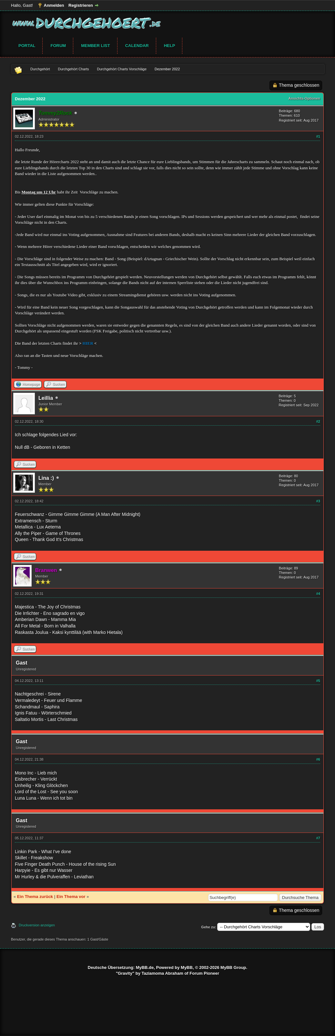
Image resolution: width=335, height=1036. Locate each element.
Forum (58, 45)
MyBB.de (145, 967)
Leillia (45, 398)
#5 (318, 681)
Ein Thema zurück (35, 896)
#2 (318, 421)
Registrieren (80, 5)
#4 (318, 594)
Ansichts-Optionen (304, 98)
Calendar (137, 45)
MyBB (187, 967)
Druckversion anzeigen (37, 925)
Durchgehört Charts (73, 69)
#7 (318, 838)
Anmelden (54, 5)
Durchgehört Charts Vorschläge (122, 69)
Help (169, 45)
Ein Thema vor (71, 896)
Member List (95, 45)
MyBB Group (233, 967)
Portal (26, 45)
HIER (88, 343)
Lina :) (46, 478)
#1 (318, 136)
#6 (318, 759)
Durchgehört (40, 69)
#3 (318, 501)
